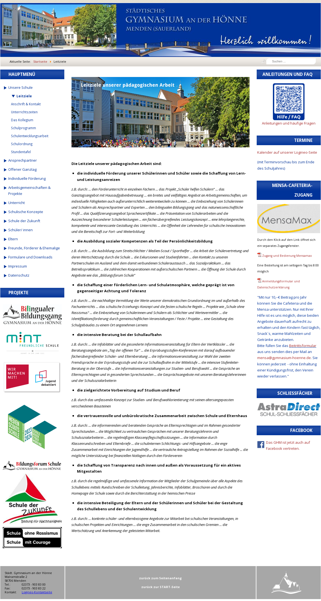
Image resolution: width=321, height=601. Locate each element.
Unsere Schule (20, 87)
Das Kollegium (22, 120)
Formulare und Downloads (30, 257)
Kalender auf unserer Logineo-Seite (287, 152)
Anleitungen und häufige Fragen (289, 123)
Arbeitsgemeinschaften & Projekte (29, 190)
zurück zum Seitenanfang (160, 578)
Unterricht (16, 202)
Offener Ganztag (22, 169)
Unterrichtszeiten (24, 112)
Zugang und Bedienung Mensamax (287, 256)
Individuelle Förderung (27, 178)
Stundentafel (21, 152)
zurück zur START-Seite (160, 587)
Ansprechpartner (22, 160)
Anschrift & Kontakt (26, 104)
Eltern (13, 238)
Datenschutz (18, 275)
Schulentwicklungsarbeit (29, 136)
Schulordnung (21, 144)
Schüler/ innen (20, 229)
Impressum (17, 266)
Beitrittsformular (302, 345)
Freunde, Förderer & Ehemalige (34, 248)
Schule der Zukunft (24, 220)
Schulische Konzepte (25, 211)
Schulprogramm (23, 128)
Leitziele (24, 96)
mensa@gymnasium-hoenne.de (284, 357)
